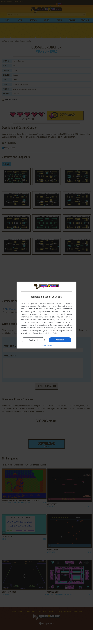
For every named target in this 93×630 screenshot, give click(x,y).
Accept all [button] (60, 340)
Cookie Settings (39, 333)
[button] (46, 345)
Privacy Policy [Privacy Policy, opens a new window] (52, 333)
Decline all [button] (33, 340)
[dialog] (46, 314)
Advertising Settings (36, 330)
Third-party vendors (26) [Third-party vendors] (44, 317)
